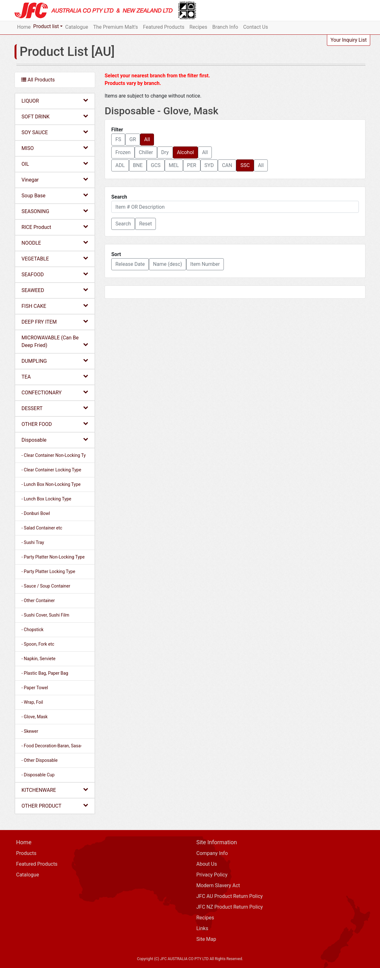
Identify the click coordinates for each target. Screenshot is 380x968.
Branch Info (225, 27)
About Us (206, 864)
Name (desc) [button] (167, 264)
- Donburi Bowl (35, 513)
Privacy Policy (212, 875)
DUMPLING (54, 360)
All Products (38, 80)
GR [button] (132, 139)
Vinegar (54, 179)
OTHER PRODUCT (54, 805)
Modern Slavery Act (218, 885)
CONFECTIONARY (54, 392)
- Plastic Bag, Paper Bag (44, 673)
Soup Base (54, 195)
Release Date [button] (130, 264)
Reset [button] (145, 224)
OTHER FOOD (54, 424)
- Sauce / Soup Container (45, 586)
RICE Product (54, 227)
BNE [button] (138, 165)
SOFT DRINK (54, 116)
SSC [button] (244, 165)
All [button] (147, 139)
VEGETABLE (54, 258)
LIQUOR (54, 100)
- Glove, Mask (34, 716)
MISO (54, 148)
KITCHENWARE (54, 789)
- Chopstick (32, 629)
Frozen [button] (123, 152)
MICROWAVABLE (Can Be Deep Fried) (54, 341)
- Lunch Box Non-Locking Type (51, 484)
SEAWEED (54, 290)
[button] (123, 224)
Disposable (54, 439)
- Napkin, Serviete (38, 658)
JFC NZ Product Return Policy (229, 907)
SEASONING (54, 211)
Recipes (198, 27)
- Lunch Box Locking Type (46, 498)
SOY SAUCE (54, 132)
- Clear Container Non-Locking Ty (53, 455)
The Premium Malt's (115, 27)
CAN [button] (227, 165)
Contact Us (255, 27)
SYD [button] (209, 165)
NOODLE (54, 242)
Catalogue (76, 27)
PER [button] (191, 165)
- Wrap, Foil (32, 702)
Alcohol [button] (185, 152)
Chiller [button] (146, 152)
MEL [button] (174, 165)
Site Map (206, 939)
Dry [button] (165, 152)
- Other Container (38, 600)
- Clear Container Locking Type (51, 469)
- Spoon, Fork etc (37, 644)
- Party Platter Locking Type (48, 571)
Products (26, 853)
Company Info (212, 853)
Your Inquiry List (348, 40)
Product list (46, 26)
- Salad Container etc (41, 527)
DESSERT (54, 408)
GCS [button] (156, 165)
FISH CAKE (54, 305)
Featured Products (163, 27)
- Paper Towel (34, 687)
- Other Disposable (39, 760)
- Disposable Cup (38, 774)
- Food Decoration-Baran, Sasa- (51, 745)
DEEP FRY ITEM (54, 321)
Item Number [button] (205, 264)
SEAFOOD (54, 274)
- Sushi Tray (32, 542)
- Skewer (29, 731)
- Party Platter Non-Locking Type (53, 556)
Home (24, 27)
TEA (54, 376)
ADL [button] (120, 165)
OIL (54, 163)
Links (202, 928)
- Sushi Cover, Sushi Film (45, 615)
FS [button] (118, 139)
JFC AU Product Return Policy (229, 896)
